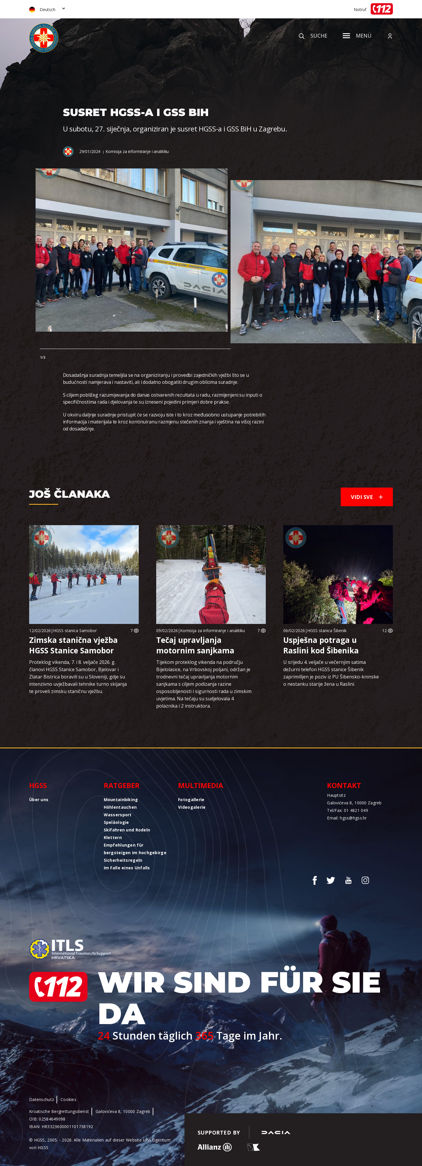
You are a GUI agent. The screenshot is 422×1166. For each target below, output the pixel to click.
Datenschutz (41, 1099)
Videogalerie (191, 807)
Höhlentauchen (120, 807)
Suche (313, 35)
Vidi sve (367, 496)
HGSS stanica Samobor (75, 630)
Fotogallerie (191, 799)
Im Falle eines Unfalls (127, 867)
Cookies (68, 1099)
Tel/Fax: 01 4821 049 (347, 810)
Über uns (38, 799)
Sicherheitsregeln (123, 860)
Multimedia (200, 785)
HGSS (38, 785)
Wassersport (118, 814)
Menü (357, 35)
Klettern (113, 837)
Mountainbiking (121, 799)
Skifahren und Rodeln (127, 830)
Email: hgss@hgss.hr (347, 818)
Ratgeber (122, 785)
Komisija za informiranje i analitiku (137, 151)
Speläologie (116, 822)
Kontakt (344, 785)
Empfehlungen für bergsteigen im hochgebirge (135, 848)
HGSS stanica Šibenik (327, 630)
